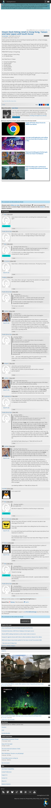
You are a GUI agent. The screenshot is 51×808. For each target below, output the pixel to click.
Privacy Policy (29, 798)
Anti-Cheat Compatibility (8, 769)
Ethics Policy (36, 798)
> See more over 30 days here (9, 643)
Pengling (4, 277)
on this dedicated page (30, 612)
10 (49, 685)
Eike (5, 214)
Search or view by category (8, 645)
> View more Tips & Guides (8, 719)
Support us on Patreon (7, 4)
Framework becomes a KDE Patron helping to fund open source (18, 631)
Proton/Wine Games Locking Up (10, 758)
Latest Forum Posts (7, 736)
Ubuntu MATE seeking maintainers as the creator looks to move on (19, 634)
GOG (32, 8)
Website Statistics (6, 784)
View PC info (6, 272)
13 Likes (3, 104)
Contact (4, 648)
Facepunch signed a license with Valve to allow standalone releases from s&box (22, 637)
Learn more (47, 30)
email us (42, 207)
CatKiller (6, 311)
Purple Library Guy (7, 231)
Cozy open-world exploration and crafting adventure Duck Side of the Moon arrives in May (36, 139)
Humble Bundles (6, 733)
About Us (4, 781)
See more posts (6, 763)
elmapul (6, 363)
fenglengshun (7, 396)
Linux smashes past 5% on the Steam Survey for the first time (17, 628)
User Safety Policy (44, 798)
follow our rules (15, 205)
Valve (15, 101)
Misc (10, 101)
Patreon (12, 602)
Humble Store (39, 8)
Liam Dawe (5, 36)
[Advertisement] (25, 19)
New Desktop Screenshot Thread (10, 739)
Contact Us (4, 778)
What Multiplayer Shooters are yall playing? (13, 753)
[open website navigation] (48, 1)
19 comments (46, 35)
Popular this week (6, 625)
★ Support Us (25, 621)
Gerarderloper (8, 519)
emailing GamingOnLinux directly (38, 115)
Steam (12, 101)
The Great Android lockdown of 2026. (11, 748)
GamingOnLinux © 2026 (43, 795)
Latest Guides (5, 654)
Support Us (4, 775)
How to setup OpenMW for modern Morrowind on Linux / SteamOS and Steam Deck (25, 683)
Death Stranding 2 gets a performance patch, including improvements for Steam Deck (36, 168)
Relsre (5, 543)
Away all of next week (7, 744)
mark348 (4, 488)
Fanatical (4, 727)
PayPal (26, 602)
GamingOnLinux (11, 1)
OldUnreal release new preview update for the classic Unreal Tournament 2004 (22, 640)
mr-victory (6, 261)
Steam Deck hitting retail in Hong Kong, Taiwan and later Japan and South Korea (24, 33)
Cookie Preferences (7, 772)
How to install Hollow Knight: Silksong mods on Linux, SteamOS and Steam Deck (25, 715)
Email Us (4, 651)
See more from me (16, 117)
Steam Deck (6, 101)
